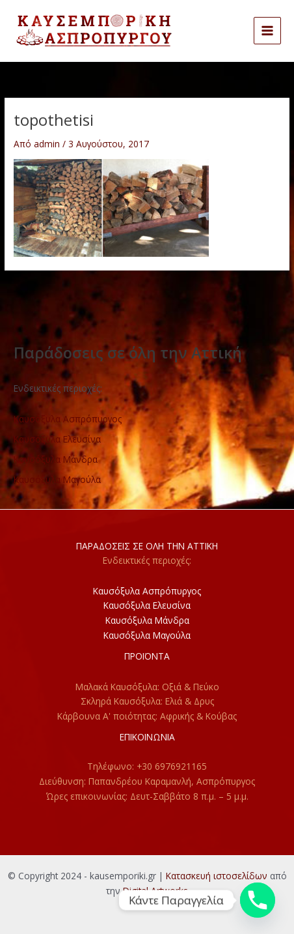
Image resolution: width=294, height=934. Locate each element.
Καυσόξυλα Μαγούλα (57, 479)
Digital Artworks (155, 890)
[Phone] (257, 900)
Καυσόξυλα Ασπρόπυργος (68, 419)
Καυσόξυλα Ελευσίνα (57, 439)
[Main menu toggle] (268, 31)
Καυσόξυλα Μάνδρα (56, 459)
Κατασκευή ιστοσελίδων (216, 875)
